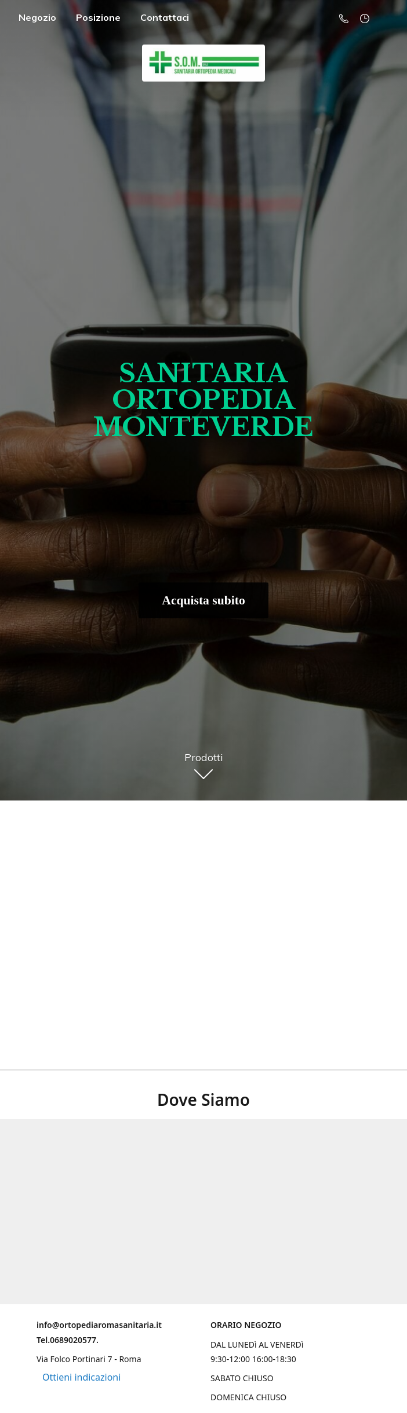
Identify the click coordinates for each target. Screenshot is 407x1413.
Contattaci (164, 17)
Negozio (37, 17)
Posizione (98, 17)
